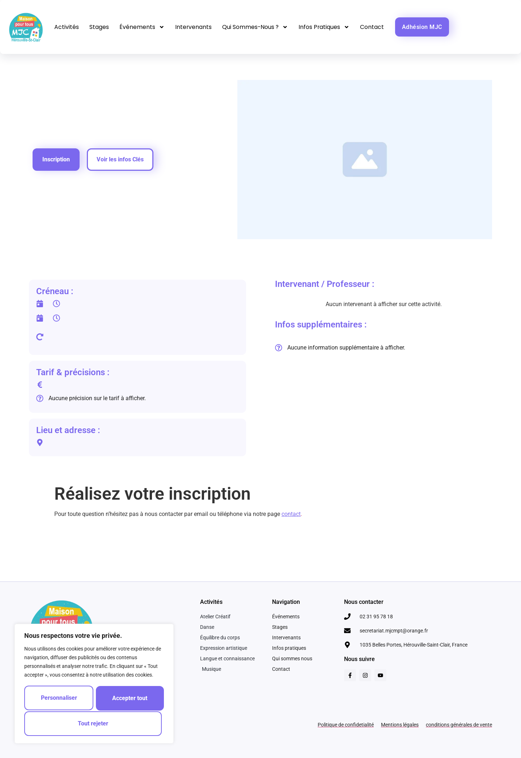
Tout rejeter (129, 698)
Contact (375, 27)
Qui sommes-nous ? (257, 27)
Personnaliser (59, 698)
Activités (66, 27)
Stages (99, 27)
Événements (142, 27)
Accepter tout (94, 723)
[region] (94, 685)
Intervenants (194, 27)
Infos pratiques (327, 27)
